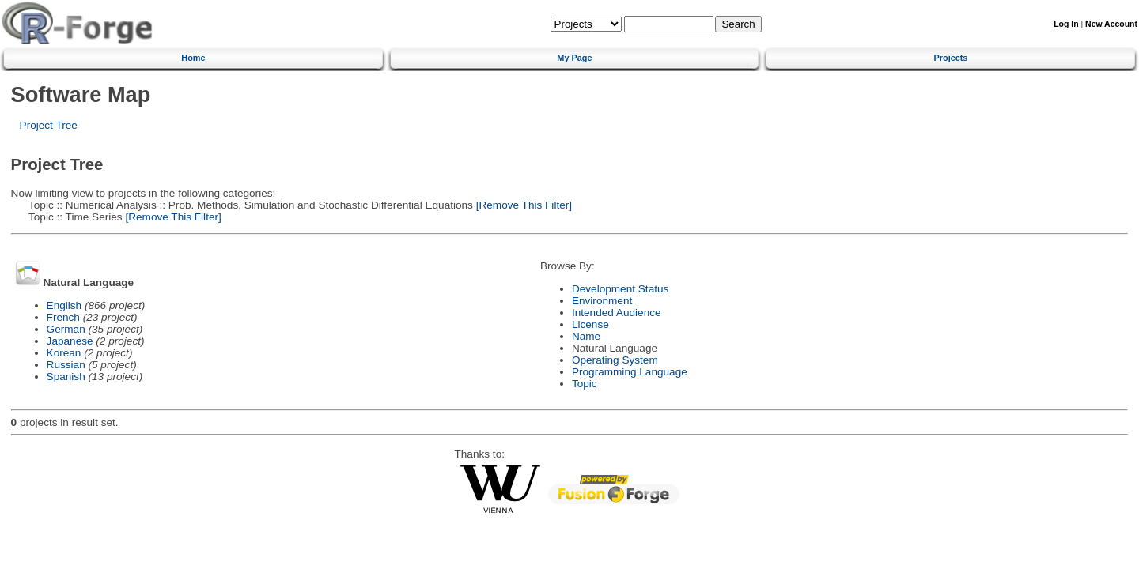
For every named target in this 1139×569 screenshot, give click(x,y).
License (590, 324)
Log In (1066, 24)
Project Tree (49, 125)
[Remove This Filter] (522, 205)
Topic (584, 384)
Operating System (615, 360)
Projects (951, 57)
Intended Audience (616, 312)
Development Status (620, 289)
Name (586, 336)
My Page (574, 57)
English (64, 305)
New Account (1111, 24)
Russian (66, 365)
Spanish (66, 376)
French (63, 317)
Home (193, 57)
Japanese (70, 341)
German (66, 329)
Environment (602, 301)
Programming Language (629, 372)
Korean (64, 353)
